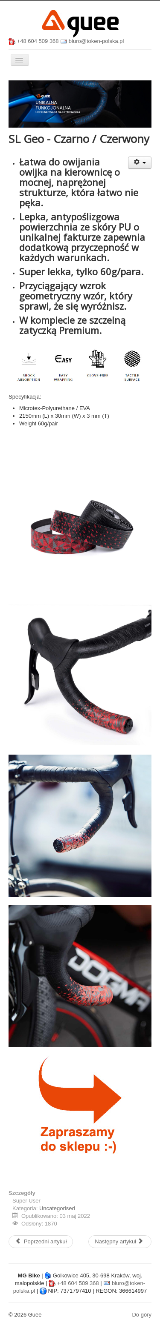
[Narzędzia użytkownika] (139, 163)
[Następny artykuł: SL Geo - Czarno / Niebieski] (119, 1241)
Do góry (141, 1314)
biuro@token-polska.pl (96, 41)
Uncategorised (57, 1208)
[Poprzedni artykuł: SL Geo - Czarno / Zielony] (41, 1241)
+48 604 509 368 (38, 41)
